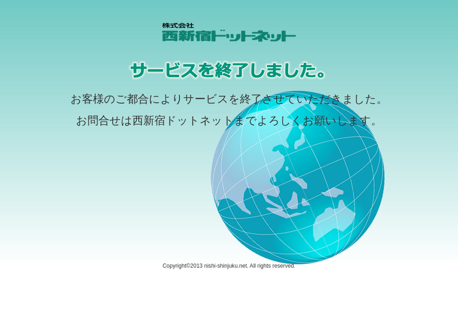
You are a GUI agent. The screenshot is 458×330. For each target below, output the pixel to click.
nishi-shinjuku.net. (226, 266)
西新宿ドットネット (183, 120)
